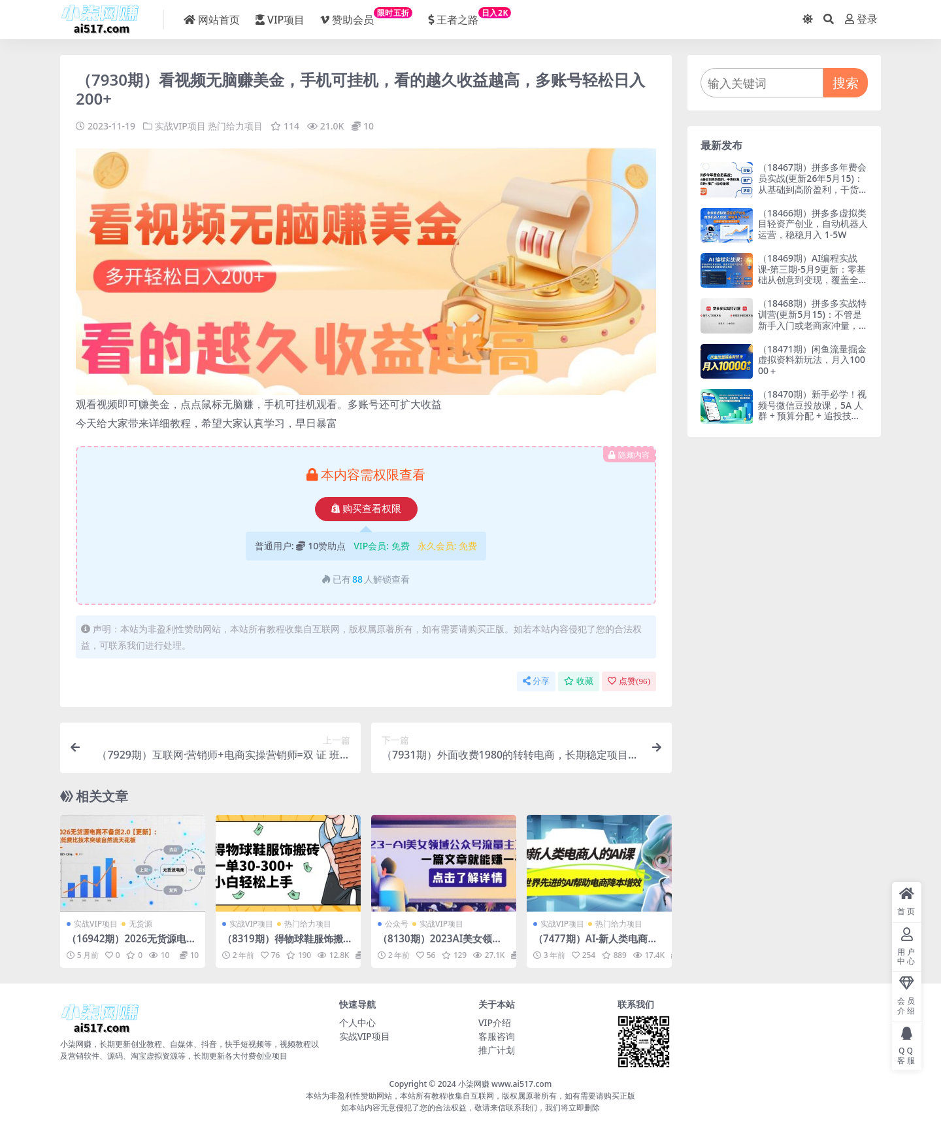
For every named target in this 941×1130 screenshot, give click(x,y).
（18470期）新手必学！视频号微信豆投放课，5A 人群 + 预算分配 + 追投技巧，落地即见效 (812, 410)
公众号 (396, 923)
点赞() (629, 681)
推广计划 (496, 1050)
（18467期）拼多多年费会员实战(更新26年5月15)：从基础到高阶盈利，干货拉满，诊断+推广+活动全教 (813, 183)
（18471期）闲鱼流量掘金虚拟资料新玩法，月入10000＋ (812, 360)
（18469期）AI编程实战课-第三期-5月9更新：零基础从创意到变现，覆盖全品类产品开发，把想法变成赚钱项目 (813, 280)
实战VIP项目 (180, 126)
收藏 (578, 681)
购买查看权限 (366, 509)
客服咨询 (496, 1036)
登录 (861, 19)
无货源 (140, 923)
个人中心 (357, 1022)
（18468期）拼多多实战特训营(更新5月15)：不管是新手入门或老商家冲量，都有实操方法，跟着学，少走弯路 (813, 325)
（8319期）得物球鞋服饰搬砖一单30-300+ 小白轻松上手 (287, 944)
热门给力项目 (235, 126)
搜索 (846, 83)
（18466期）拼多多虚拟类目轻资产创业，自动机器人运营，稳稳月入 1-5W (813, 224)
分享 (536, 681)
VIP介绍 (494, 1022)
